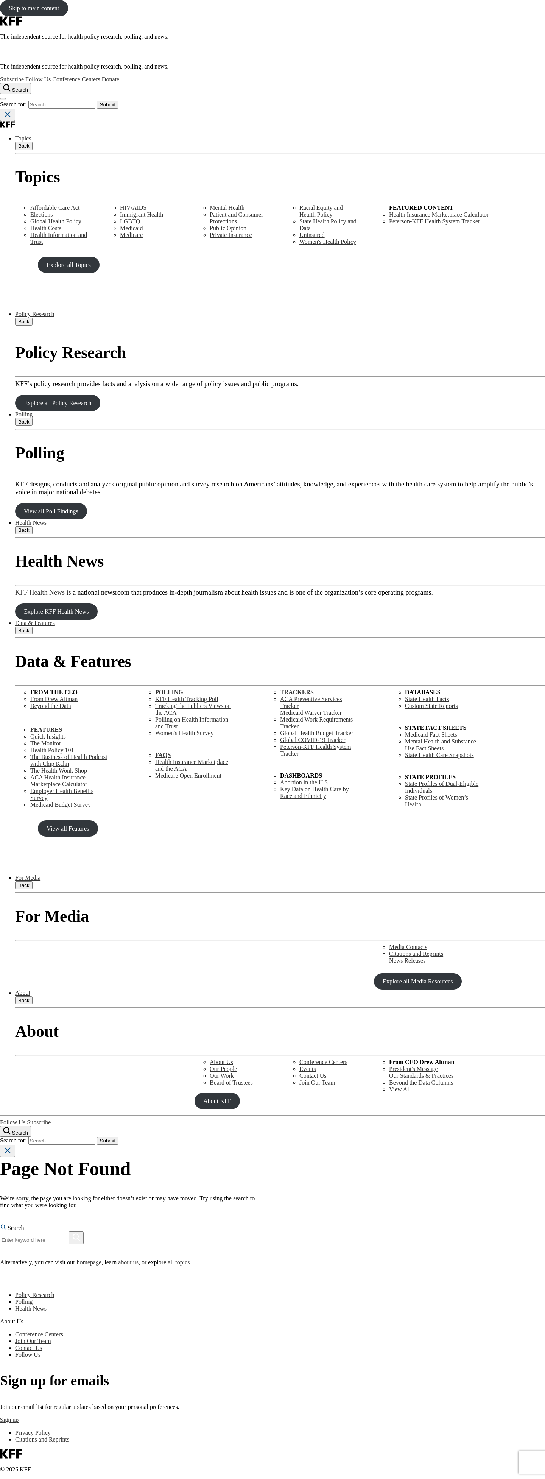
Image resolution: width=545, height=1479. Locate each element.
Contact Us (313, 1075)
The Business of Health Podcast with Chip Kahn (68, 760)
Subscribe (12, 79)
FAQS (163, 755)
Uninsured (312, 235)
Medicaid (131, 228)
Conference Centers (76, 79)
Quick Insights (48, 736)
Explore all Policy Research (57, 403)
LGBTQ (130, 221)
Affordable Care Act (54, 207)
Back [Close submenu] (24, 146)
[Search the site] (15, 88)
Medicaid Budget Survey (60, 804)
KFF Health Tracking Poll (186, 699)
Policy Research (34, 314)
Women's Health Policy (327, 241)
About (22, 993)
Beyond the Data (50, 706)
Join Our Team (317, 1082)
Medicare (131, 235)
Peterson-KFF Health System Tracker (434, 221)
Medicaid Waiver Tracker (311, 712)
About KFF (217, 1101)
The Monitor (45, 743)
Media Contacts (408, 947)
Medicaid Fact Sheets (431, 734)
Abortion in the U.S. (304, 782)
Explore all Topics (69, 265)
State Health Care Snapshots (439, 755)
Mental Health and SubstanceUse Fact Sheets (440, 744)
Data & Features (35, 623)
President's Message (413, 1069)
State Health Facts (427, 699)
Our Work (222, 1075)
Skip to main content (34, 8)
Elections (41, 214)
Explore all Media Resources (418, 981)
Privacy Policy (33, 1432)
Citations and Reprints (416, 954)
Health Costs (45, 228)
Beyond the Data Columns (421, 1082)
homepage (88, 1262)
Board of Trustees (231, 1082)
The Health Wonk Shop (58, 770)
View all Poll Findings (51, 511)
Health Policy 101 (52, 750)
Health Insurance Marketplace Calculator (439, 214)
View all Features (68, 828)
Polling (24, 414)
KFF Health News (40, 592)
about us (128, 1262)
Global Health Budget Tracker (316, 733)
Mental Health (227, 207)
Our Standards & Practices (421, 1075)
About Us (221, 1062)
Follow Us (38, 79)
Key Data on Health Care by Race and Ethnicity (314, 792)
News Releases (407, 960)
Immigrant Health (141, 214)
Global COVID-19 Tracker (312, 740)
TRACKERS (297, 692)
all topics (179, 1262)
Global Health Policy (55, 221)
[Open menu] (3, 99)
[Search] (76, 1237)
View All (400, 1089)
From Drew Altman (54, 699)
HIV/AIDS (133, 207)
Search (12, 1228)
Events (307, 1069)
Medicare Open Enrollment (188, 775)
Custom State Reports (431, 706)
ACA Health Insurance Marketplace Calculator (58, 780)
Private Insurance (231, 235)
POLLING (169, 692)
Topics (23, 138)
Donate (110, 79)
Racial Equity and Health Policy (321, 211)
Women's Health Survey (184, 733)
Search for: (14, 104)
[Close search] (7, 115)
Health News (31, 522)
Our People (223, 1069)
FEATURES (46, 729)
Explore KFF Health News (56, 611)
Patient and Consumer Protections (236, 217)
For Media (27, 877)
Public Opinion (228, 228)
